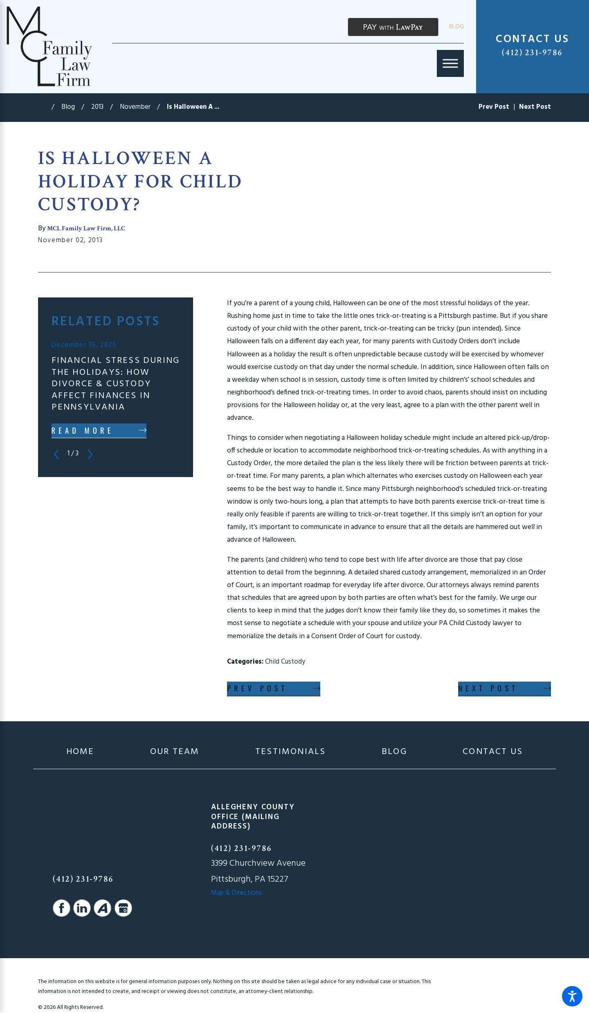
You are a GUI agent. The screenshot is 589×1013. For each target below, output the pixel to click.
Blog (456, 27)
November (135, 107)
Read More (83, 430)
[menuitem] (80, 752)
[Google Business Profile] (123, 908)
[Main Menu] (450, 63)
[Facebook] (61, 908)
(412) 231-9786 (532, 53)
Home (80, 752)
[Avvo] (102, 908)
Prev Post (257, 687)
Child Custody (285, 662)
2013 (97, 107)
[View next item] (90, 454)
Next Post (488, 687)
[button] (572, 996)
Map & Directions (236, 893)
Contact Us (493, 752)
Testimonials (290, 752)
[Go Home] (45, 107)
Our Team (175, 752)
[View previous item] (56, 454)
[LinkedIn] (82, 908)
